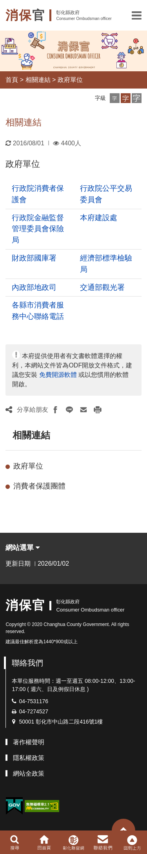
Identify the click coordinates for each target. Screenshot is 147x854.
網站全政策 (28, 773)
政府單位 (70, 79)
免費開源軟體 (58, 374)
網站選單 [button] (22, 548)
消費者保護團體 (39, 486)
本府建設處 (98, 218)
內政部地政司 (34, 287)
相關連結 (38, 79)
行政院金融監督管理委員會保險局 (38, 229)
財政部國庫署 (34, 258)
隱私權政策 (28, 757)
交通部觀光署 (102, 287)
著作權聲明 (28, 742)
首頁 (11, 79)
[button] (137, 15)
